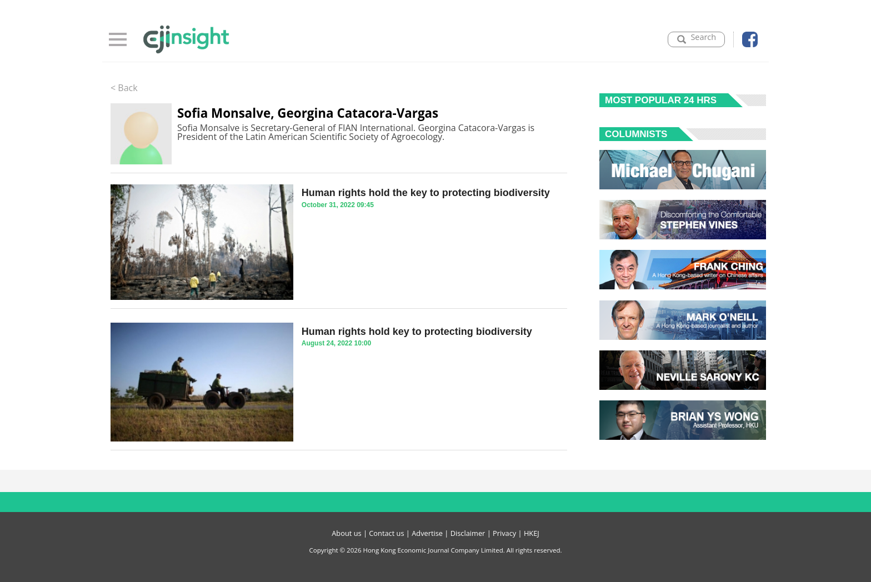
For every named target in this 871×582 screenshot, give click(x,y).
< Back (124, 88)
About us (346, 533)
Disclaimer (467, 533)
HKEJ (531, 533)
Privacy (504, 533)
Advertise (427, 533)
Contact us (386, 533)
